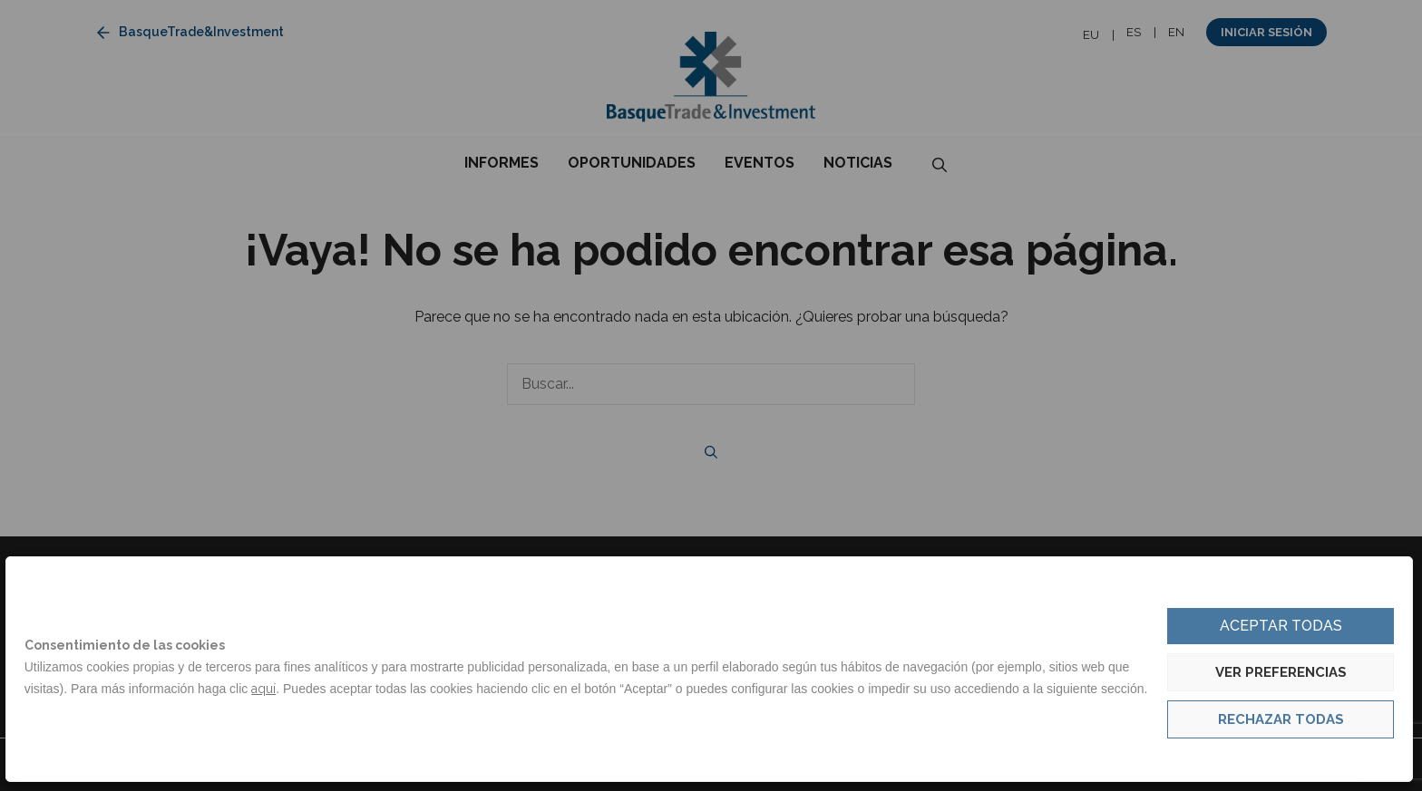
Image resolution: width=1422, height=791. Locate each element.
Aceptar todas (1281, 625)
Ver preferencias (1281, 672)
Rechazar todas (1281, 719)
